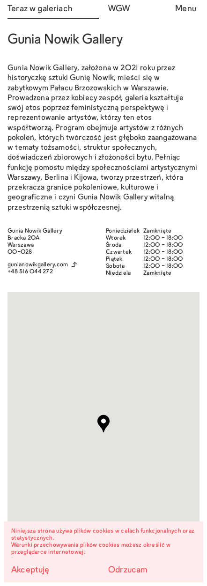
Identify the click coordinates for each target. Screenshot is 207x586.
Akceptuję (30, 570)
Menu (185, 9)
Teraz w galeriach (40, 9)
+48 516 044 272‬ (30, 272)
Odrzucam (128, 570)
